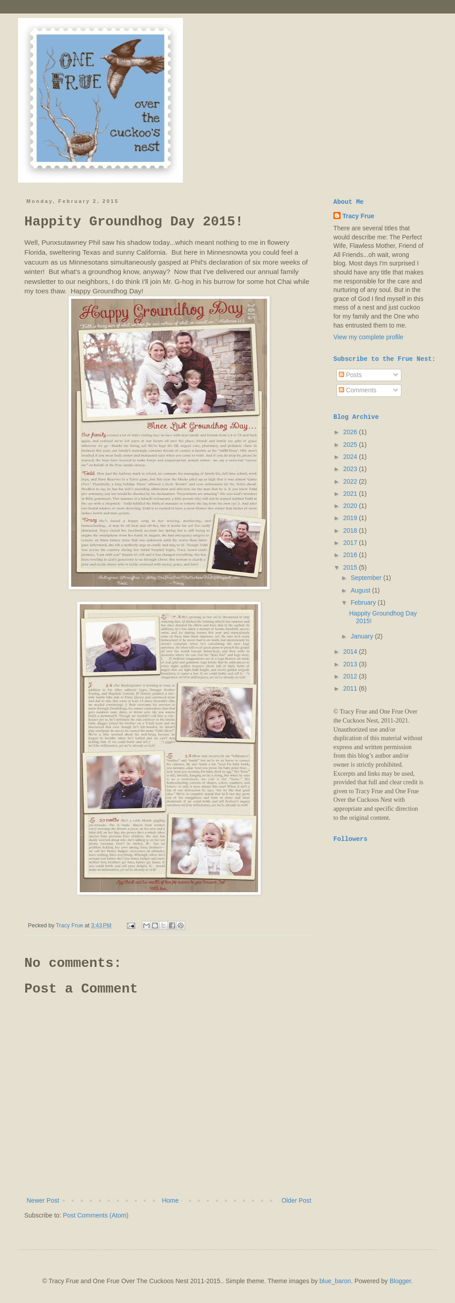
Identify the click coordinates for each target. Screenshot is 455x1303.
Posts (350, 374)
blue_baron (335, 1281)
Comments (358, 390)
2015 (351, 567)
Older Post (296, 1200)
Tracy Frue (358, 216)
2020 (351, 505)
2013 (351, 664)
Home (170, 1200)
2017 (351, 542)
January (362, 636)
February (364, 602)
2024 (351, 456)
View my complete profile (368, 337)
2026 (351, 432)
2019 (351, 517)
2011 (351, 688)
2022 (351, 481)
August (361, 590)
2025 (351, 444)
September (366, 577)
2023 (351, 468)
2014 (351, 651)
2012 (351, 676)
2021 (351, 493)
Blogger (400, 1281)
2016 (351, 554)
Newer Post (43, 1200)
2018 (351, 530)
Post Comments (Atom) (95, 1215)
